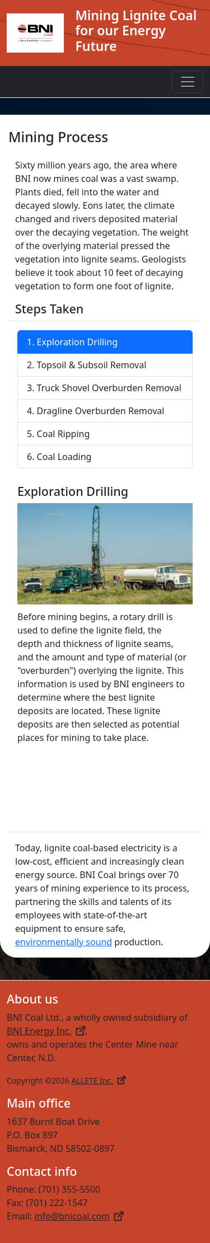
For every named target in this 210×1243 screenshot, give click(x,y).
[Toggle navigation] (187, 82)
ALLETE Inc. (98, 1080)
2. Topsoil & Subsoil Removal (86, 365)
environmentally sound (63, 942)
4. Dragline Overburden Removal (95, 411)
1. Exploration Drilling (72, 342)
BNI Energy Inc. (46, 1031)
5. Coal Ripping (58, 434)
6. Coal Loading (59, 457)
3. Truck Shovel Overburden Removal (104, 388)
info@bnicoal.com (79, 1216)
